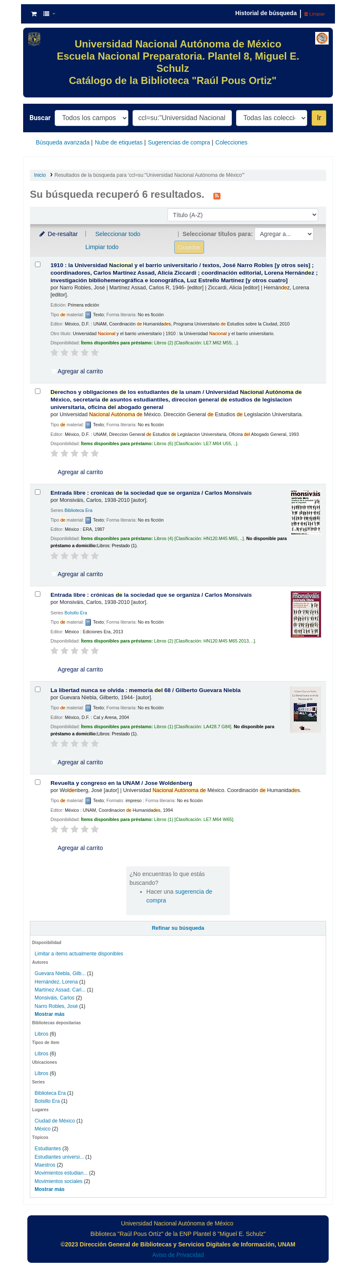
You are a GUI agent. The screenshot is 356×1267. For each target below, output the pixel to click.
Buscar (39, 118)
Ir (319, 117)
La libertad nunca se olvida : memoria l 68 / (145, 690)
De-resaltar (58, 234)
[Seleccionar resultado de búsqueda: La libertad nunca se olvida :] (37, 689)
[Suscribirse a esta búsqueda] (217, 195)
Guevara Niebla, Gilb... (60, 973)
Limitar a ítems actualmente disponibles (79, 954)
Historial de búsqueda (266, 13)
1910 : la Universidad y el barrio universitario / (184, 272)
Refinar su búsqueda (178, 928)
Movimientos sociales (58, 1181)
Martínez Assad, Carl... (60, 990)
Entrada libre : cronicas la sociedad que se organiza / (151, 493)
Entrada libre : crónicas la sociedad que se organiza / (151, 595)
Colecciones (231, 142)
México (42, 1129)
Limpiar (314, 13)
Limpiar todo (102, 247)
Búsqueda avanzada (63, 142)
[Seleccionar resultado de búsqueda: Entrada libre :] (37, 492)
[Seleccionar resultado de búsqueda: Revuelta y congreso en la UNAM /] (37, 782)
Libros (41, 1034)
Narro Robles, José (56, 1006)
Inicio (40, 175)
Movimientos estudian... (61, 1173)
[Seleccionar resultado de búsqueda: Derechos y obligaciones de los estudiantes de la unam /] (37, 391)
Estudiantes (48, 1149)
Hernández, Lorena (56, 982)
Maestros (45, 1165)
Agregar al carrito (77, 371)
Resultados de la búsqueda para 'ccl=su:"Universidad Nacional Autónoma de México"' (150, 175)
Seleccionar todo (117, 234)
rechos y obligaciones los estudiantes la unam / (176, 399)
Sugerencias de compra (179, 142)
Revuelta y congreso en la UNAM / (121, 783)
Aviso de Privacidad (178, 1254)
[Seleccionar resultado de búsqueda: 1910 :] (37, 264)
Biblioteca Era (50, 1093)
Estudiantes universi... (59, 1157)
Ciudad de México (55, 1121)
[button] (34, 14)
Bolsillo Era (47, 1101)
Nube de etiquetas (119, 142)
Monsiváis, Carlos (54, 998)
